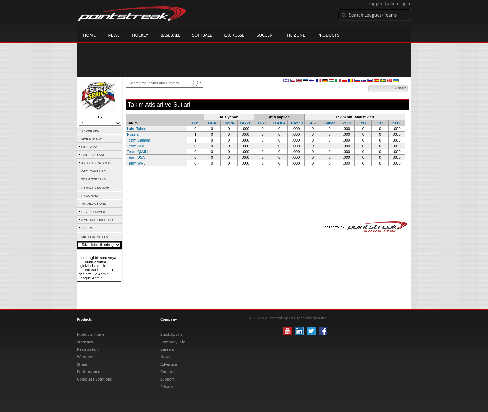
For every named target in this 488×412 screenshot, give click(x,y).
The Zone (295, 35)
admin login (398, 3)
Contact (167, 371)
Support (167, 379)
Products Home (90, 334)
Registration (88, 349)
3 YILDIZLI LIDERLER (97, 220)
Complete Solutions (94, 379)
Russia (133, 134)
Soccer (264, 35)
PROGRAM (89, 195)
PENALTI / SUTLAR (95, 187)
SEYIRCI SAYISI (93, 212)
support (376, 3)
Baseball (170, 35)
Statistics (85, 342)
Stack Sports (171, 334)
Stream (83, 364)
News (114, 35)
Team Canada (138, 140)
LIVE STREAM (91, 138)
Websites (85, 356)
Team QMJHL (138, 152)
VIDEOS (87, 228)
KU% (396, 123)
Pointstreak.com (131, 14)
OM (195, 123)
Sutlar (329, 123)
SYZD (346, 123)
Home (89, 35)
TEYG (263, 123)
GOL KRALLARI (92, 155)
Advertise (168, 364)
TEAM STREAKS (93, 179)
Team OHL (136, 146)
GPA (212, 123)
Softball (202, 35)
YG (363, 123)
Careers (167, 349)
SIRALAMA (89, 147)
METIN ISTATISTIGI (95, 236)
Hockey (140, 35)
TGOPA (279, 123)
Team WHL (136, 163)
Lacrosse (234, 35)
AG (313, 123)
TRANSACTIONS (93, 203)
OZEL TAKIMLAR (93, 171)
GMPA (228, 123)
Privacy (166, 386)
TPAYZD (296, 123)
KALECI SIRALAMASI (97, 163)
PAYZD (245, 123)
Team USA (136, 157)
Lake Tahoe (136, 129)
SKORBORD (90, 130)
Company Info (172, 342)
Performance (88, 371)
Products (328, 35)
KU (380, 123)
